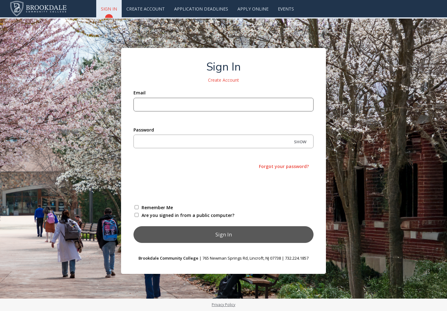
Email (139, 93)
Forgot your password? (284, 166)
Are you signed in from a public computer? (188, 215)
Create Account (145, 9)
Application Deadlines (201, 9)
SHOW (300, 142)
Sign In (109, 11)
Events (286, 9)
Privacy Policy (223, 304)
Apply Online (253, 9)
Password (143, 130)
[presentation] (180, 186)
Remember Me (157, 207)
